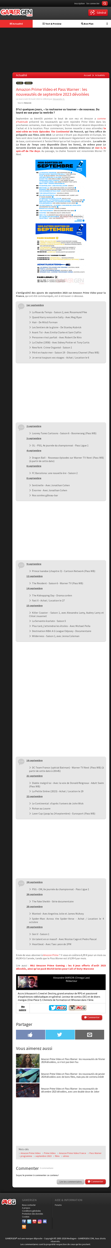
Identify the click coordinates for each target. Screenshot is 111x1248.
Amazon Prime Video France (72, 1153)
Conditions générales (31, 1210)
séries (66, 1156)
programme (26, 1156)
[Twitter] (29, 1221)
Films (19, 83)
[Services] (24, 1227)
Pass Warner (95, 1153)
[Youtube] (34, 1221)
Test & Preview (51, 23)
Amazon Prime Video (31, 1153)
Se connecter (93, 3)
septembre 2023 (43, 1156)
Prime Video (50, 1153)
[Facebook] (24, 1221)
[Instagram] (40, 1221)
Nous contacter (29, 1205)
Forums (58, 1205)
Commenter (93, 1017)
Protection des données (32, 1213)
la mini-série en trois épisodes (61, 130)
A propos (26, 1208)
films (57, 1156)
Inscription (79, 3)
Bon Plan (87, 23)
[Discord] (45, 1221)
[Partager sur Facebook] (30, 1035)
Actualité (16, 23)
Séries (28, 83)
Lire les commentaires (70, 1181)
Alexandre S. (59, 99)
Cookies (25, 1216)
